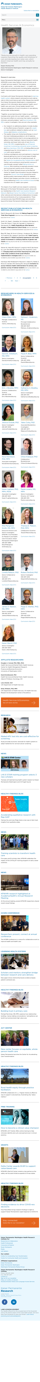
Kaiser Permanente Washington (10, 1265)
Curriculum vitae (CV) (9, 327)
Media (3, 1249)
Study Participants (6, 1247)
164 (12, 281)
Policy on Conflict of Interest (9, 1280)
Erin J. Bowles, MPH (10, 388)
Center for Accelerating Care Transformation (20, 160)
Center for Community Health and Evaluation (14, 1258)
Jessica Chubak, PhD (10, 422)
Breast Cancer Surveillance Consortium (22, 193)
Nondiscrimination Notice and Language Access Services (17, 1281)
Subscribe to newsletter (31, 10)
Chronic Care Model (17, 174)
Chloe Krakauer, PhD (29, 457)
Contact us (4, 1276)
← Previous (8, 278)
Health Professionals (7, 1243)
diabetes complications (19, 132)
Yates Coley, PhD (28, 422)
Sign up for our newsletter (8, 1278)
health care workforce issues (25, 180)
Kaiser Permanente (6, 1263)
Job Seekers (4, 1251)
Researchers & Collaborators (9, 1241)
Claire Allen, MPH (9, 317)
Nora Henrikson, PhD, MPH (15, 148)
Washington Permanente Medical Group (13, 1267)
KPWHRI (7, 1294)
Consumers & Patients (7, 1245)
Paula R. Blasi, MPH (28, 354)
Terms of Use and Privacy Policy (13, 1295)
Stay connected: (10, 1220)
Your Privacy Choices (6, 1296)
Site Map (3, 1295)
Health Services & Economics (16, 700)
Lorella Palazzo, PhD (10, 572)
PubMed (12, 217)
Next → (17, 281)
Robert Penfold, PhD (29, 572)
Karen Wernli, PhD (9, 643)
